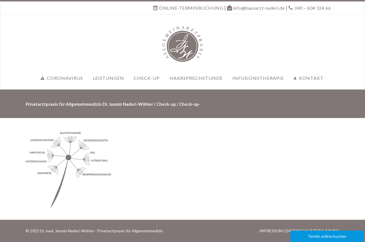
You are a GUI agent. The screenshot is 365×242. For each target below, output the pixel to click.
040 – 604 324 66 (313, 8)
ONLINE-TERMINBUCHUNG (190, 8)
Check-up (166, 104)
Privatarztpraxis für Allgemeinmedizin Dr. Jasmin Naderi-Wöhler (89, 104)
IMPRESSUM (271, 230)
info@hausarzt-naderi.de (259, 8)
